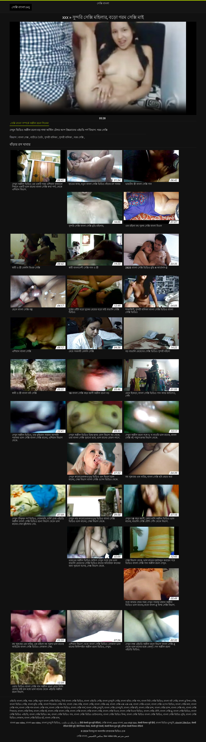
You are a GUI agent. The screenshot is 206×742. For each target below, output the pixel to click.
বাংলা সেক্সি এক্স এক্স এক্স (121, 706)
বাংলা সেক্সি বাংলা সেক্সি (58, 712)
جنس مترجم (123, 738)
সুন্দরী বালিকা (54, 139)
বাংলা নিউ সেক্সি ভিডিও (152, 702)
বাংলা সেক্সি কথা (182, 706)
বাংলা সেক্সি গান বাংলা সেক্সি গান (33, 709)
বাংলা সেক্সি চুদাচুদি (94, 709)
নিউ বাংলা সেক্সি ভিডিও (72, 702)
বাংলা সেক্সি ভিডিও (181, 712)
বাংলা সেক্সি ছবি (131, 709)
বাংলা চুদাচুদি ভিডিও (51, 724)
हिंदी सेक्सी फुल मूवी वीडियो (90, 724)
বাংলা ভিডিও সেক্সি (18, 706)
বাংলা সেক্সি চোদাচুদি (113, 709)
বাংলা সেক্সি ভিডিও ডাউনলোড (88, 716)
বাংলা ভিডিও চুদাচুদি (165, 724)
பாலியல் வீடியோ (70, 724)
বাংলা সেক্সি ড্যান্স (162, 709)
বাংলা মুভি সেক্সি (35, 706)
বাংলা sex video (17, 724)
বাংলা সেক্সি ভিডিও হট (34, 719)
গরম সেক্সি (84, 139)
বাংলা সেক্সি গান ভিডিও (59, 709)
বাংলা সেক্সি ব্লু (166, 712)
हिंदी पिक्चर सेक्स (83, 728)
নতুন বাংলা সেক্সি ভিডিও (49, 702)
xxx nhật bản (130, 724)
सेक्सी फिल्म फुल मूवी (112, 728)
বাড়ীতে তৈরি (38, 139)
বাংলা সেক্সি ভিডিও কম (39, 716)
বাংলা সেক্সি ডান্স (146, 709)
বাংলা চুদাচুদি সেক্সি (111, 702)
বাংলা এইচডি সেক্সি (92, 702)
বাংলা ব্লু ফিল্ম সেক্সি (187, 702)
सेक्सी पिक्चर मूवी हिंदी (146, 724)
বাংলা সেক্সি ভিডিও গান (62, 716)
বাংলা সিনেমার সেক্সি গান (54, 706)
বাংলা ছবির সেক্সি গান (130, 702)
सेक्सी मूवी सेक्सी (97, 728)
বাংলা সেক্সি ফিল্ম (25, 712)
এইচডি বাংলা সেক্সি (18, 702)
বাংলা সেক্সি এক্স (101, 706)
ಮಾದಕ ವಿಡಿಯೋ (183, 724)
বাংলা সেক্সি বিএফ (111, 712)
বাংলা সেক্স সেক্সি (74, 706)
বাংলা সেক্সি (88, 706)
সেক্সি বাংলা (107, 724)
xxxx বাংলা (118, 724)
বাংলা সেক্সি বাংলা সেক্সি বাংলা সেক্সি (86, 712)
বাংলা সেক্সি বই (40, 712)
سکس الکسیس (95, 738)
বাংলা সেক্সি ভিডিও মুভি (174, 716)
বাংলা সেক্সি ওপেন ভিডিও (162, 706)
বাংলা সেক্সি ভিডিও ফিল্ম (114, 716)
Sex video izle (110, 738)
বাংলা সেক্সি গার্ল (78, 709)
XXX (65, 17)
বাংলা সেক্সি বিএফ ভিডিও (131, 712)
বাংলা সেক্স (24, 139)
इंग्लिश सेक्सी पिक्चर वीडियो (132, 728)
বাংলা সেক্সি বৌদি (151, 712)
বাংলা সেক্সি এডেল (141, 706)
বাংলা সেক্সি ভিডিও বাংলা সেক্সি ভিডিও (144, 716)
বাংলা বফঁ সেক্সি (171, 702)
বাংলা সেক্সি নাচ (178, 709)
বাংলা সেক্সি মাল (52, 719)
